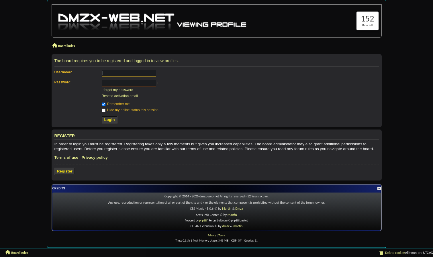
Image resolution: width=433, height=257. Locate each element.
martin (237, 226)
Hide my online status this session (130, 110)
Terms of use (66, 157)
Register (65, 171)
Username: (63, 72)
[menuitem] (392, 253)
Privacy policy (94, 157)
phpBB (203, 220)
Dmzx (239, 209)
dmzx (226, 226)
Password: (63, 82)
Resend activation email (120, 96)
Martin (227, 209)
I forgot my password (117, 90)
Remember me (116, 104)
